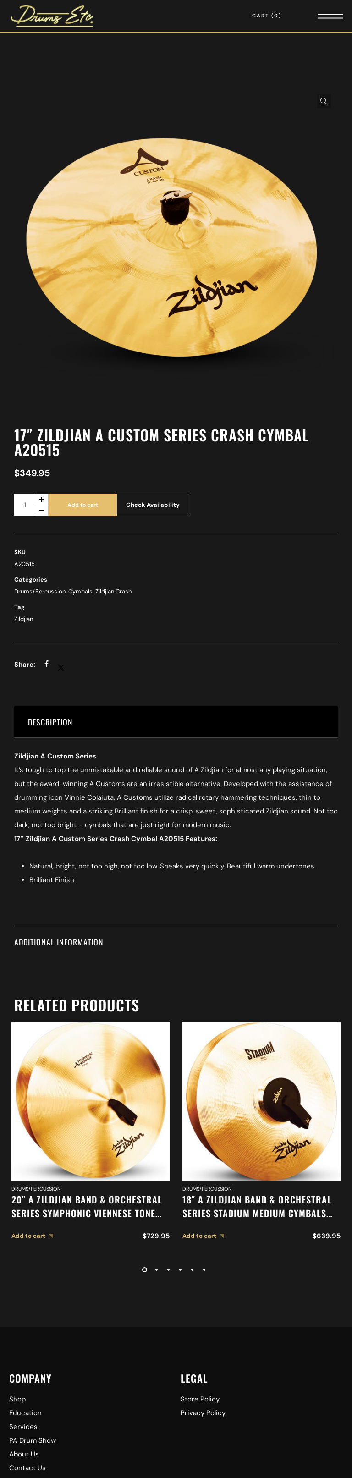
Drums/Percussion (40, 591)
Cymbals (80, 591)
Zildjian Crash (113, 591)
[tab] (176, 722)
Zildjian (23, 619)
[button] (324, 101)
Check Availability (153, 505)
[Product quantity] (31, 505)
